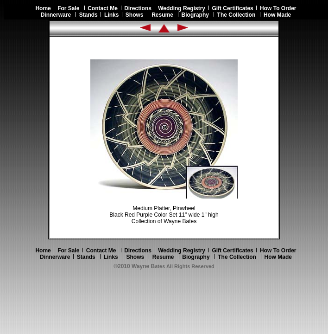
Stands (88, 15)
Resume (162, 15)
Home (44, 8)
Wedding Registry (181, 8)
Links (111, 15)
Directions (137, 8)
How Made (277, 15)
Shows (135, 15)
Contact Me (103, 8)
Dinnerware (56, 15)
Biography (195, 15)
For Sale (68, 8)
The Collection (236, 15)
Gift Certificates (232, 8)
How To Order (278, 8)
